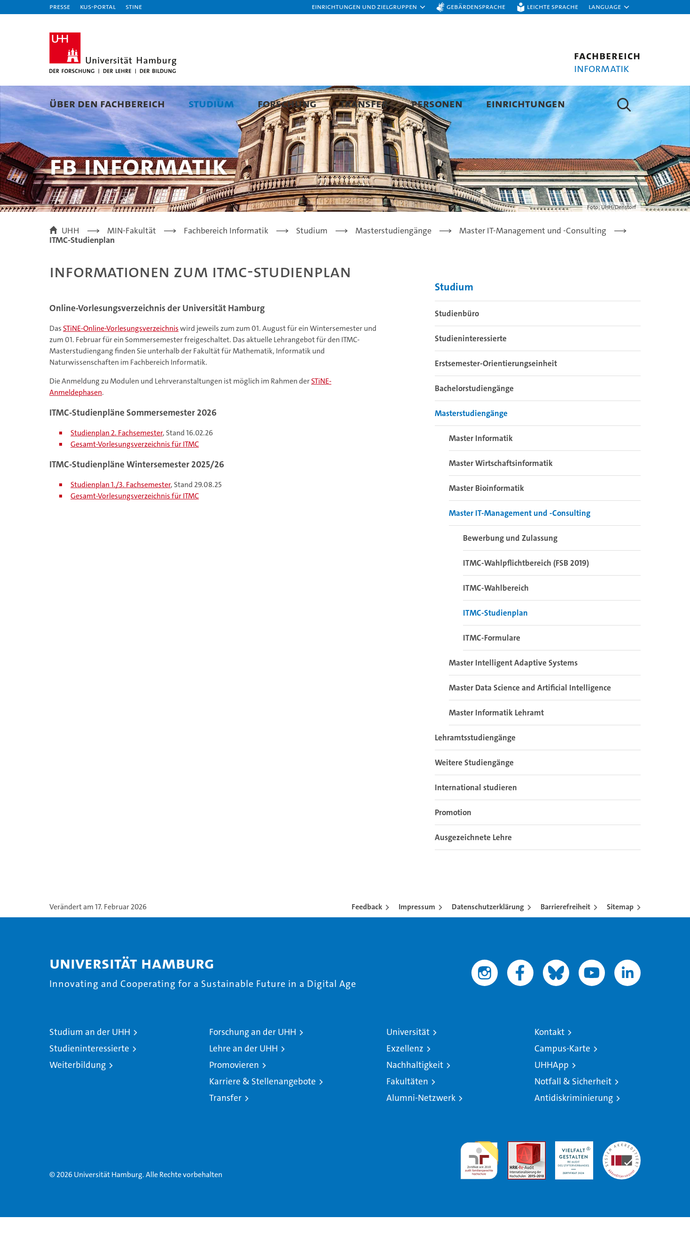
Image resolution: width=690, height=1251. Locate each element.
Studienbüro (457, 347)
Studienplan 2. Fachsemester (117, 467)
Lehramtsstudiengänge (475, 771)
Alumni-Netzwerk (420, 1132)
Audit (516, 1180)
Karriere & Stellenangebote (262, 1115)
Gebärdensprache (476, 6)
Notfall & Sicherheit (573, 1115)
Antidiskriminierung (573, 1132)
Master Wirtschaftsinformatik (501, 497)
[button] (369, 7)
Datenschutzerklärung (488, 941)
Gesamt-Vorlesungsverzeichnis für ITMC (135, 478)
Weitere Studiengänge (474, 796)
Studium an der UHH (89, 1066)
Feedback (367, 941)
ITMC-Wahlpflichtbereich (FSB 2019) (526, 597)
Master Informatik (481, 472)
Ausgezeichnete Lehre (473, 871)
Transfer (364, 103)
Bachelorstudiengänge (474, 422)
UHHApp (551, 1099)
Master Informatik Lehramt (496, 746)
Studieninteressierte (471, 372)
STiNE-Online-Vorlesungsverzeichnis (121, 362)
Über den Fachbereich (107, 103)
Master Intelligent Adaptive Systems (513, 696)
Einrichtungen (525, 103)
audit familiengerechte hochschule (479, 1190)
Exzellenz (404, 1082)
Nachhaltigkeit (414, 1099)
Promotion (453, 846)
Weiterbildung (77, 1099)
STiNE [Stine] (133, 6)
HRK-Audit (571, 1180)
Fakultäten (407, 1115)
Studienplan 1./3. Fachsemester (121, 518)
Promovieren (234, 1099)
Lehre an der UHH (243, 1082)
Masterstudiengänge (471, 447)
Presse (59, 6)
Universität (408, 1066)
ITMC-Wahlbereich (496, 622)
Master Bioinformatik (486, 522)
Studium (211, 103)
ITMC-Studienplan (495, 647)
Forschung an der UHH (252, 1066)
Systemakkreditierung (622, 1180)
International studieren (476, 821)
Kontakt (549, 1066)
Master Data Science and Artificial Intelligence (530, 721)
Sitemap (620, 941)
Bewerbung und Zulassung (510, 572)
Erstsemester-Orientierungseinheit (496, 397)
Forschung (287, 103)
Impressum (417, 941)
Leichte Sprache (552, 6)
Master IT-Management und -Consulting (519, 547)
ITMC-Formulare (491, 671)
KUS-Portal (98, 6)
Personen (437, 103)
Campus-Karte (562, 1082)
